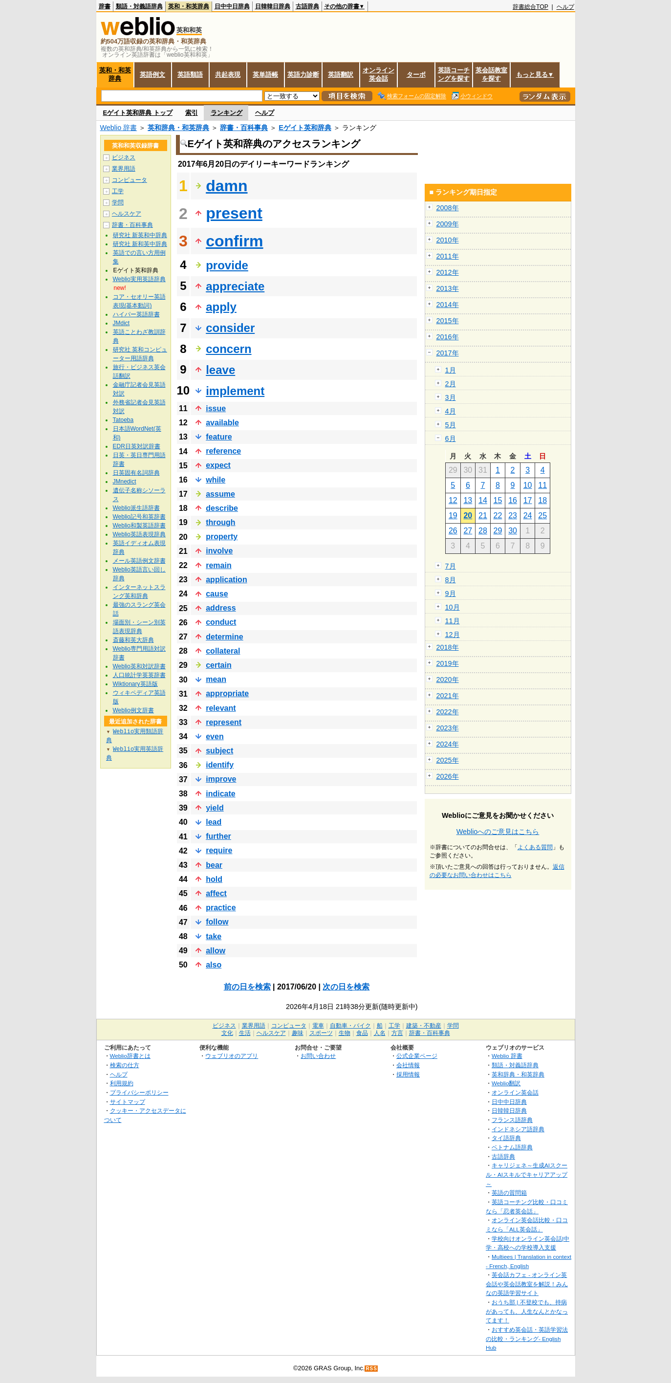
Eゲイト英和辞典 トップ (138, 112)
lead (213, 822)
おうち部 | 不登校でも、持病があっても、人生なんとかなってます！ (527, 1311)
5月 (450, 425)
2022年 (447, 712)
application (226, 579)
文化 (227, 1033)
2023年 (447, 728)
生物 (344, 1033)
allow (215, 950)
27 (467, 531)
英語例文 (152, 74)
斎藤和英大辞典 (133, 640)
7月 (450, 566)
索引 (191, 112)
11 (542, 485)
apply (221, 306)
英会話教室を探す (491, 74)
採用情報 (408, 1074)
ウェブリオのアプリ (231, 1056)
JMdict (121, 323)
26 (453, 531)
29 (498, 531)
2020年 (447, 679)
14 (482, 500)
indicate (220, 794)
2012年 (447, 272)
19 (453, 515)
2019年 (447, 663)
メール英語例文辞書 (139, 560)
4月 (450, 411)
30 (512, 531)
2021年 (447, 696)
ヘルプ (565, 6)
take (213, 936)
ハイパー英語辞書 (136, 314)
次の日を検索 (346, 987)
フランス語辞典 (512, 1120)
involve (219, 551)
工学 (118, 191)
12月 (452, 634)
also (213, 965)
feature (219, 437)
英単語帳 (265, 74)
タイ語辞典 (506, 1138)
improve (221, 779)
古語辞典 (307, 6)
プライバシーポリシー (139, 1092)
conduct (221, 622)
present (234, 213)
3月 (450, 397)
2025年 (447, 760)
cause (217, 594)
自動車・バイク (350, 1026)
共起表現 (227, 74)
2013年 (447, 288)
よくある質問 (535, 847)
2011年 (447, 256)
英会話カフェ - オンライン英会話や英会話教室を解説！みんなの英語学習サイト (527, 1284)
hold (214, 879)
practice (221, 907)
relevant (221, 708)
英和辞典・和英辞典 (178, 128)
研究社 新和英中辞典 (140, 244)
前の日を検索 (247, 987)
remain (218, 565)
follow (217, 922)
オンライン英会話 (378, 74)
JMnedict (124, 481)
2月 (450, 384)
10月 (452, 607)
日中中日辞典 (232, 6)
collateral (223, 651)
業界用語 (123, 168)
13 (467, 500)
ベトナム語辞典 (512, 1147)
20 (467, 515)
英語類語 (190, 74)
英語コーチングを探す (454, 74)
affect (216, 893)
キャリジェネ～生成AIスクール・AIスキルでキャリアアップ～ (526, 1174)
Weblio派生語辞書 (136, 508)
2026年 (447, 776)
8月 (450, 580)
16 (512, 500)
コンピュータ (129, 179)
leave (220, 369)
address (221, 608)
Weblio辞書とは (130, 1056)
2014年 (447, 304)
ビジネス (123, 157)
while (215, 480)
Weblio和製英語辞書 (139, 525)
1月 (450, 370)
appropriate (227, 693)
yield (214, 808)
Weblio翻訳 (506, 1083)
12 (453, 500)
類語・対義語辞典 (139, 6)
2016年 (447, 337)
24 (527, 515)
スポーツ (321, 1033)
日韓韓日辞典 (272, 6)
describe (222, 508)
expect (218, 465)
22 (498, 515)
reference (223, 451)
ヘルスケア (126, 213)
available (222, 422)
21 (482, 515)
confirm (234, 241)
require (219, 850)
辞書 (104, 6)
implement (235, 390)
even (214, 736)
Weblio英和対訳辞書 (139, 666)
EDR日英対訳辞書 (136, 446)
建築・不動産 (423, 1026)
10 (527, 485)
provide (227, 265)
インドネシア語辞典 (518, 1129)
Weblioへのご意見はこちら (498, 831)
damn (226, 186)
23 (512, 515)
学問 (118, 202)
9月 (450, 593)
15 (498, 500)
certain (218, 665)
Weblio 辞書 (118, 128)
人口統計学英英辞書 (139, 675)
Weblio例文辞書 (133, 710)
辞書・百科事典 (244, 128)
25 (542, 515)
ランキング (226, 112)
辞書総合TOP (530, 6)
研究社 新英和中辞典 (140, 235)
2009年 (447, 224)
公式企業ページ (416, 1056)
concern (228, 348)
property (222, 536)
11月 (452, 621)
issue (216, 408)
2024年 (447, 744)
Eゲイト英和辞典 (305, 128)
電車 (318, 1026)
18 (542, 500)
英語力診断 (303, 74)
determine (224, 637)
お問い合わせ (318, 1056)
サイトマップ (127, 1101)
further (218, 836)
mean (216, 679)
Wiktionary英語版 (135, 684)
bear (214, 865)
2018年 (447, 647)
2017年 (447, 353)
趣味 (297, 1033)
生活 (245, 1033)
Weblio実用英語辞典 (139, 279)
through (220, 522)
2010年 (447, 240)
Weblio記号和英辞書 (139, 516)
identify (220, 765)
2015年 (447, 321)
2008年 (447, 208)
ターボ (416, 74)
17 (527, 500)
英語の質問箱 (509, 1192)
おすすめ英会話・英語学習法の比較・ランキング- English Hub (527, 1338)
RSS (371, 1368)
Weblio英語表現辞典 (139, 534)
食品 (362, 1033)
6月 (450, 438)
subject (219, 750)
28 (482, 531)
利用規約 (121, 1083)
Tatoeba (123, 420)
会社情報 (408, 1065)
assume (220, 494)
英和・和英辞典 (188, 6)
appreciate (235, 286)
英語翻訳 (340, 74)
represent (223, 722)
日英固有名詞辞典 (136, 472)
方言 (397, 1033)
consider (230, 327)
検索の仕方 (124, 1065)
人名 (380, 1033)
